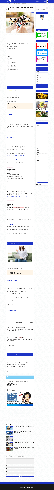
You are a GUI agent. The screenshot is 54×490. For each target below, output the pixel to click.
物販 (9, 3)
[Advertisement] (20, 78)
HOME (7, 3)
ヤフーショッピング (39, 77)
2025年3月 (38, 142)
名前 (6, 465)
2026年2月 (38, 127)
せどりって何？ (9, 58)
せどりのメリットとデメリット (12, 62)
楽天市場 (12, 431)
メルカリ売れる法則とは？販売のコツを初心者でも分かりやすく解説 (24, 443)
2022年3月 (38, 154)
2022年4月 (38, 152)
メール (7, 468)
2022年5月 (38, 150)
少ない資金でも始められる (12, 66)
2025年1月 (38, 144)
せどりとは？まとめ (10, 70)
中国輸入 (38, 71)
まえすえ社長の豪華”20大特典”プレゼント (41, 99)
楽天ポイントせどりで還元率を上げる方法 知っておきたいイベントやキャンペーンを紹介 (24, 432)
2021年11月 (38, 162)
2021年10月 (38, 164)
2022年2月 (38, 156)
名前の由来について (11, 59)
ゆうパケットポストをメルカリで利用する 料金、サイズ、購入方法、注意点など (24, 448)
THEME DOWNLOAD (37, 1)
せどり (11, 3)
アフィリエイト (43, 9)
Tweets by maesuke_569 (39, 189)
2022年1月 (38, 158)
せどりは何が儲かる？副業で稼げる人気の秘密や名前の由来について (20, 3)
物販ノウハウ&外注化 (39, 83)
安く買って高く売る (11, 61)
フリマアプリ (11, 447)
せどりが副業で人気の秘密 (11, 65)
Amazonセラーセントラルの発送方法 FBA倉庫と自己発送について (24, 426)
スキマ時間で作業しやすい (12, 68)
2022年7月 (38, 146)
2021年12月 (38, 160)
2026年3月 (38, 125)
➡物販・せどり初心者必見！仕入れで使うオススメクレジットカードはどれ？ (17, 196)
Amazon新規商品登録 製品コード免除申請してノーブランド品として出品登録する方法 (24, 437)
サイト (6, 471)
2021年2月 (38, 179)
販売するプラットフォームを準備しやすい (14, 69)
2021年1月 (38, 181)
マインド (38, 67)
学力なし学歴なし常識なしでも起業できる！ (12, 1)
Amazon (38, 75)
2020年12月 (38, 183)
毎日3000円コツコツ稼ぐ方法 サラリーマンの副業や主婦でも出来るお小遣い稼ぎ (41, 109)
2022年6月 (38, 148)
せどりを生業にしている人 (12, 63)
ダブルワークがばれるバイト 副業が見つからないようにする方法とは (41, 118)
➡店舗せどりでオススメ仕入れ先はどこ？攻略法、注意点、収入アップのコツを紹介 (18, 155)
